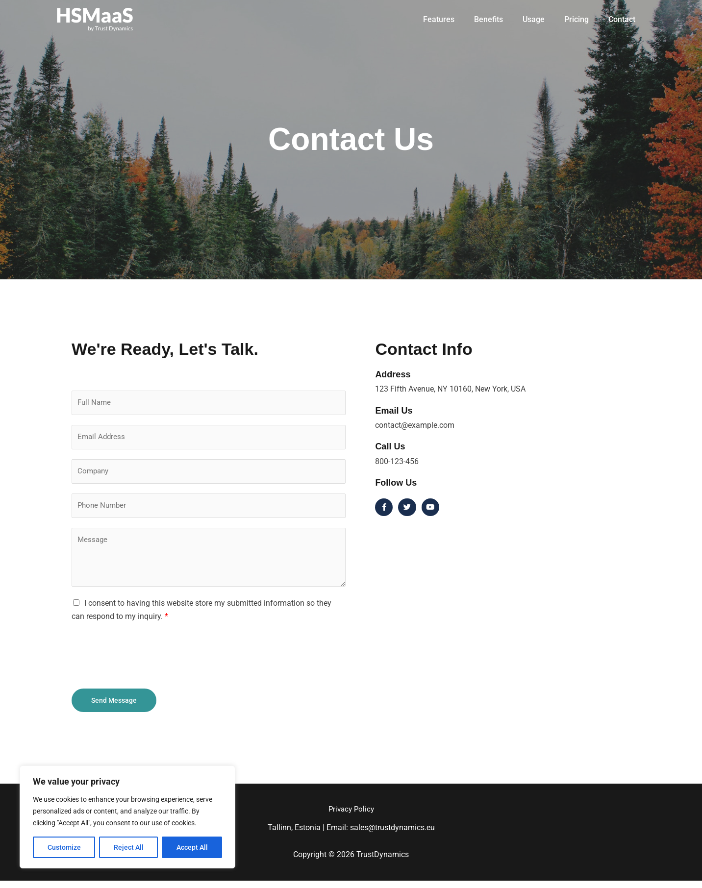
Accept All (192, 847)
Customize (64, 847)
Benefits (502, 19)
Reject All (129, 847)
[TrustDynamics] (95, 19)
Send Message (114, 707)
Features (456, 19)
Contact (623, 19)
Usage (543, 19)
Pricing (582, 19)
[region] (127, 816)
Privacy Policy (351, 816)
